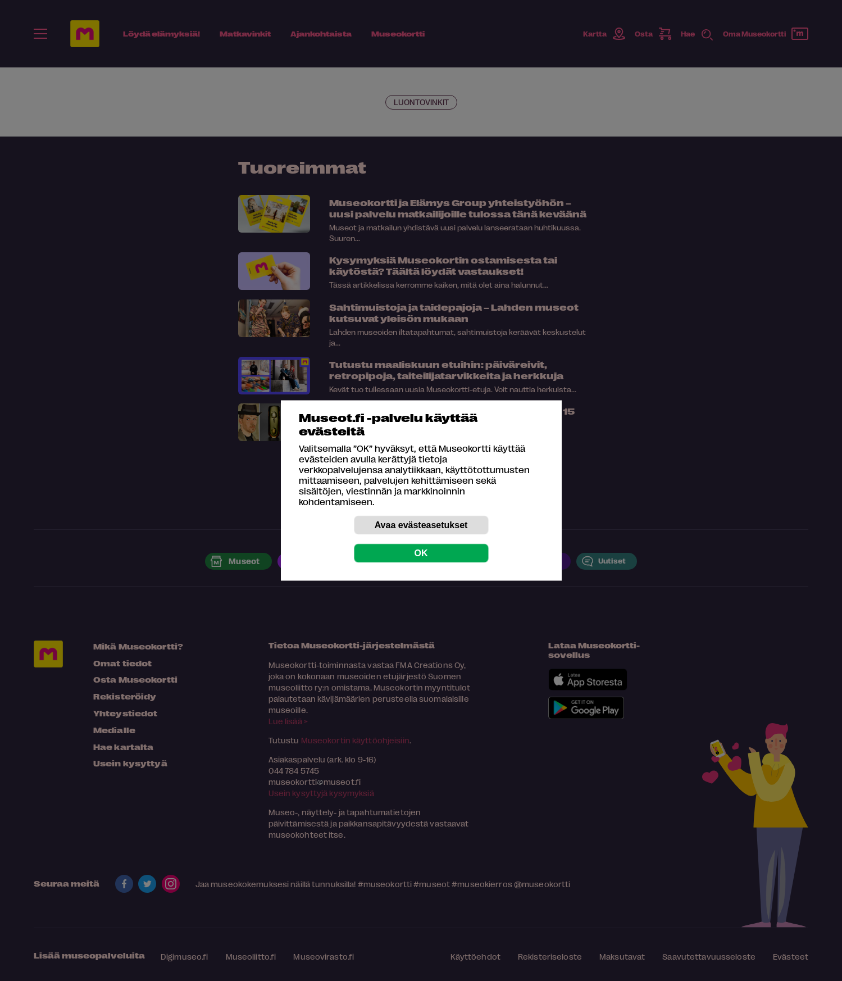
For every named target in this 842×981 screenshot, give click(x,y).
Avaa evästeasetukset (421, 525)
